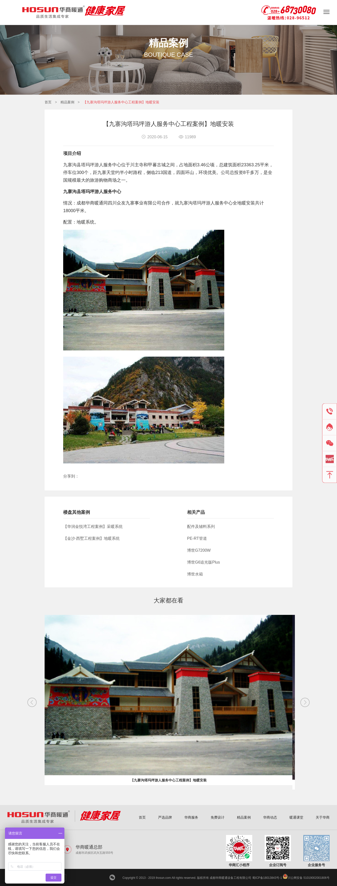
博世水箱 (195, 574)
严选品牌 (165, 817)
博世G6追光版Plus (203, 562)
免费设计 (218, 817)
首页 (48, 102)
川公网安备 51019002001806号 (306, 878)
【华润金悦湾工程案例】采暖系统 (93, 526)
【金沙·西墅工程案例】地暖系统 (91, 538)
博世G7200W (199, 550)
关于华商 (323, 817)
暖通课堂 (296, 817)
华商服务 (191, 817)
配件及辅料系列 (201, 526)
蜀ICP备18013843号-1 (267, 878)
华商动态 (270, 817)
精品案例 (67, 102)
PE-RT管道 (197, 538)
